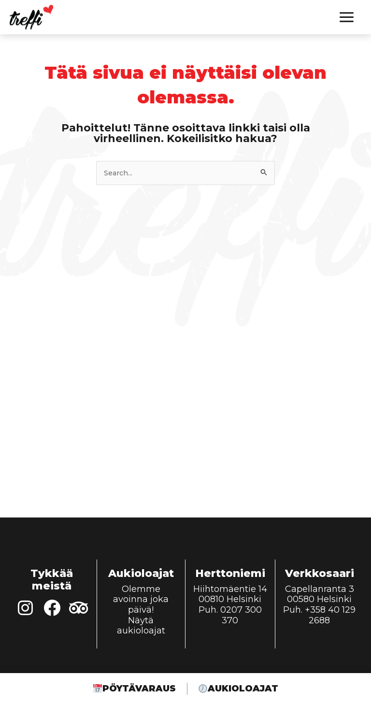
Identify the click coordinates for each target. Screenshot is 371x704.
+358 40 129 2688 (330, 615)
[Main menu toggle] (346, 17)
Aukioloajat (240, 689)
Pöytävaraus (133, 689)
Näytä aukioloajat (141, 625)
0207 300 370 (241, 615)
